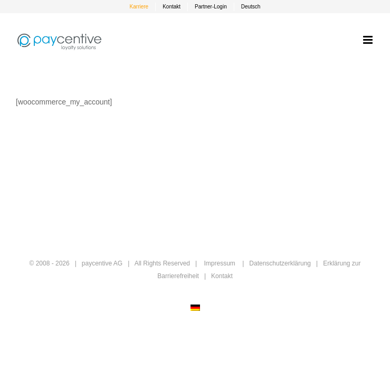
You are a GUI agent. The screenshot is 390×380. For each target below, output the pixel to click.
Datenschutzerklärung (280, 263)
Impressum (219, 263)
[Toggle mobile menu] (368, 39)
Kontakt (222, 276)
